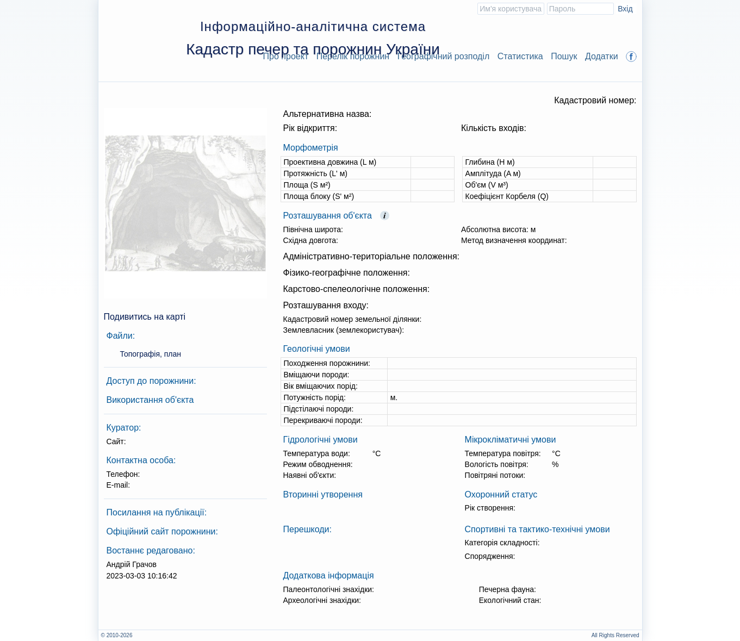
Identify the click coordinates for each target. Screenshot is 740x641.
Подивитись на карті (145, 316)
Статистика (520, 56)
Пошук (564, 56)
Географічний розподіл (443, 56)
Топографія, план (151, 354)
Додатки (601, 56)
